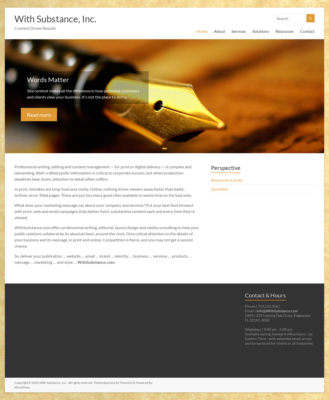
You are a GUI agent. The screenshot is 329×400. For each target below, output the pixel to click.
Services (239, 31)
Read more (39, 114)
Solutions (260, 31)
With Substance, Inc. (55, 18)
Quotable (219, 189)
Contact (307, 31)
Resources (285, 31)
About (219, 31)
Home (202, 31)
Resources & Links (227, 180)
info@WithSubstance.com (277, 311)
